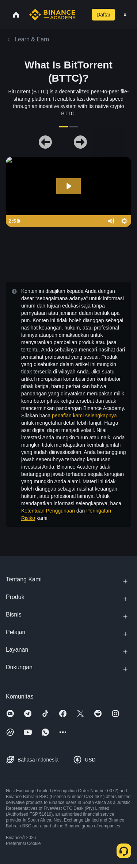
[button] (125, 14)
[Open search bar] (81, 14)
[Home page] (52, 15)
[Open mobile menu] (125, 14)
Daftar (103, 15)
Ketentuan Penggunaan (48, 511)
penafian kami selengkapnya (84, 415)
